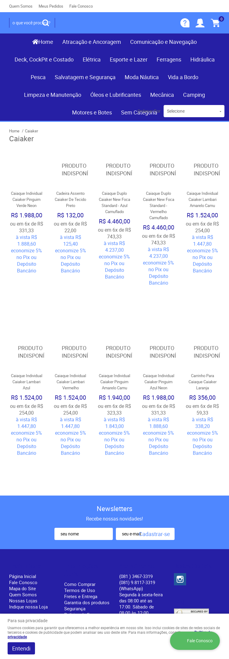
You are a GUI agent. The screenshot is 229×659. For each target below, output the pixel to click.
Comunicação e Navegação (163, 41)
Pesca (38, 77)
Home (45, 41)
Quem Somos (21, 6)
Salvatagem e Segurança (85, 77)
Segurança (74, 536)
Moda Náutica (142, 77)
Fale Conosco (81, 6)
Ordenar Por (149, 111)
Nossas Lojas (23, 528)
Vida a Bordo (183, 77)
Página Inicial (22, 503)
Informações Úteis (81, 497)
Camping (194, 94)
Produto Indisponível (70, 169)
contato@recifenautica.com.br (150, 546)
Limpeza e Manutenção (52, 94)
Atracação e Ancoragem (91, 41)
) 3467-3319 (136, 503)
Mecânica (162, 94)
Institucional (25, 493)
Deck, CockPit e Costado (44, 59)
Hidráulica (202, 59)
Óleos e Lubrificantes (115, 94)
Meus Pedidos (51, 6)
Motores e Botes (92, 112)
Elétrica (92, 59)
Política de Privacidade (76, 557)
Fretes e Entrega (80, 524)
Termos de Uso (79, 517)
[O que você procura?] (45, 23)
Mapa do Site (22, 516)
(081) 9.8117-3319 (137, 513)
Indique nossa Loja (28, 534)
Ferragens (169, 59)
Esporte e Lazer (128, 59)
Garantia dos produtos (86, 530)
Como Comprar (79, 511)
